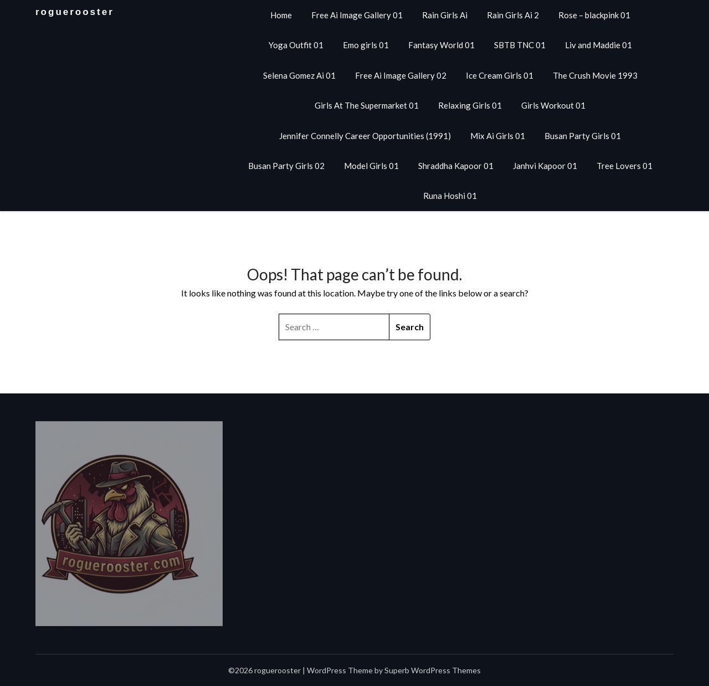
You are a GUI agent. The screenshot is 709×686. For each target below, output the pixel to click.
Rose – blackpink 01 (594, 15)
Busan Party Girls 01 (582, 136)
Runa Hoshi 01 (450, 196)
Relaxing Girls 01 (470, 105)
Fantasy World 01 (441, 45)
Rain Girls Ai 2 (513, 15)
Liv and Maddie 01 (598, 45)
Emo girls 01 (366, 45)
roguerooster (74, 12)
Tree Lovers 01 (625, 166)
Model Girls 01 (371, 166)
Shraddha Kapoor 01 (456, 166)
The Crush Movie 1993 (595, 75)
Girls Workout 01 (553, 105)
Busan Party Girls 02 (286, 166)
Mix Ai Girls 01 (497, 136)
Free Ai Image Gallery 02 (400, 75)
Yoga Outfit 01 (296, 45)
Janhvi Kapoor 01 (545, 166)
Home (281, 15)
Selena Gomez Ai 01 (299, 75)
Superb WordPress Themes (432, 670)
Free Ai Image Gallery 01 (357, 15)
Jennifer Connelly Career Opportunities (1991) (365, 136)
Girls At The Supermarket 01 (367, 105)
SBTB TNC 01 (520, 45)
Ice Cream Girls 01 (499, 75)
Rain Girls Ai (444, 15)
